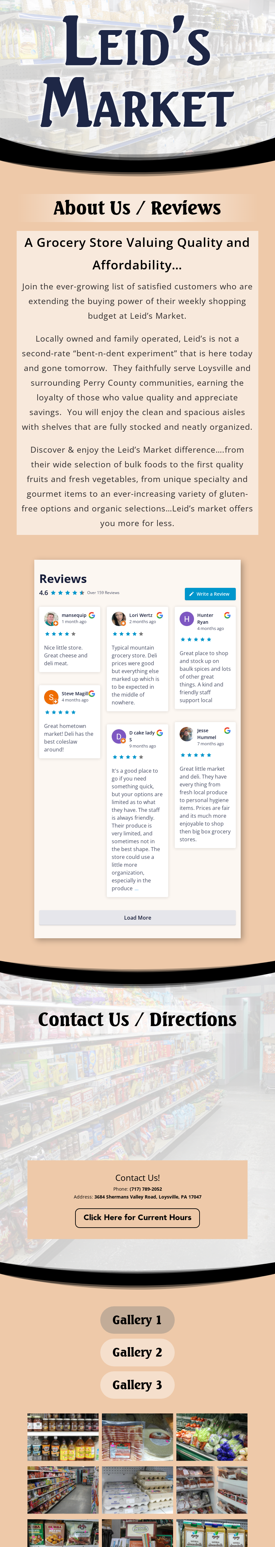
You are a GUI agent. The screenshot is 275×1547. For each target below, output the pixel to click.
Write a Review (209, 594)
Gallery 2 (137, 1369)
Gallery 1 (137, 1326)
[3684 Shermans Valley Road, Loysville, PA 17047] (137, 1097)
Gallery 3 (137, 1412)
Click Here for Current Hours (137, 1218)
